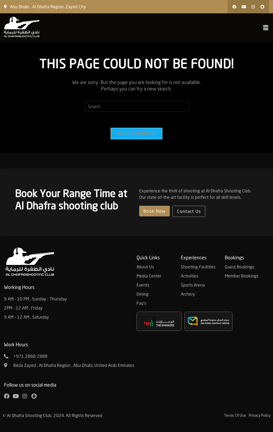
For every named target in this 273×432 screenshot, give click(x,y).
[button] (214, 7)
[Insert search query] (136, 106)
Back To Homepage (136, 133)
